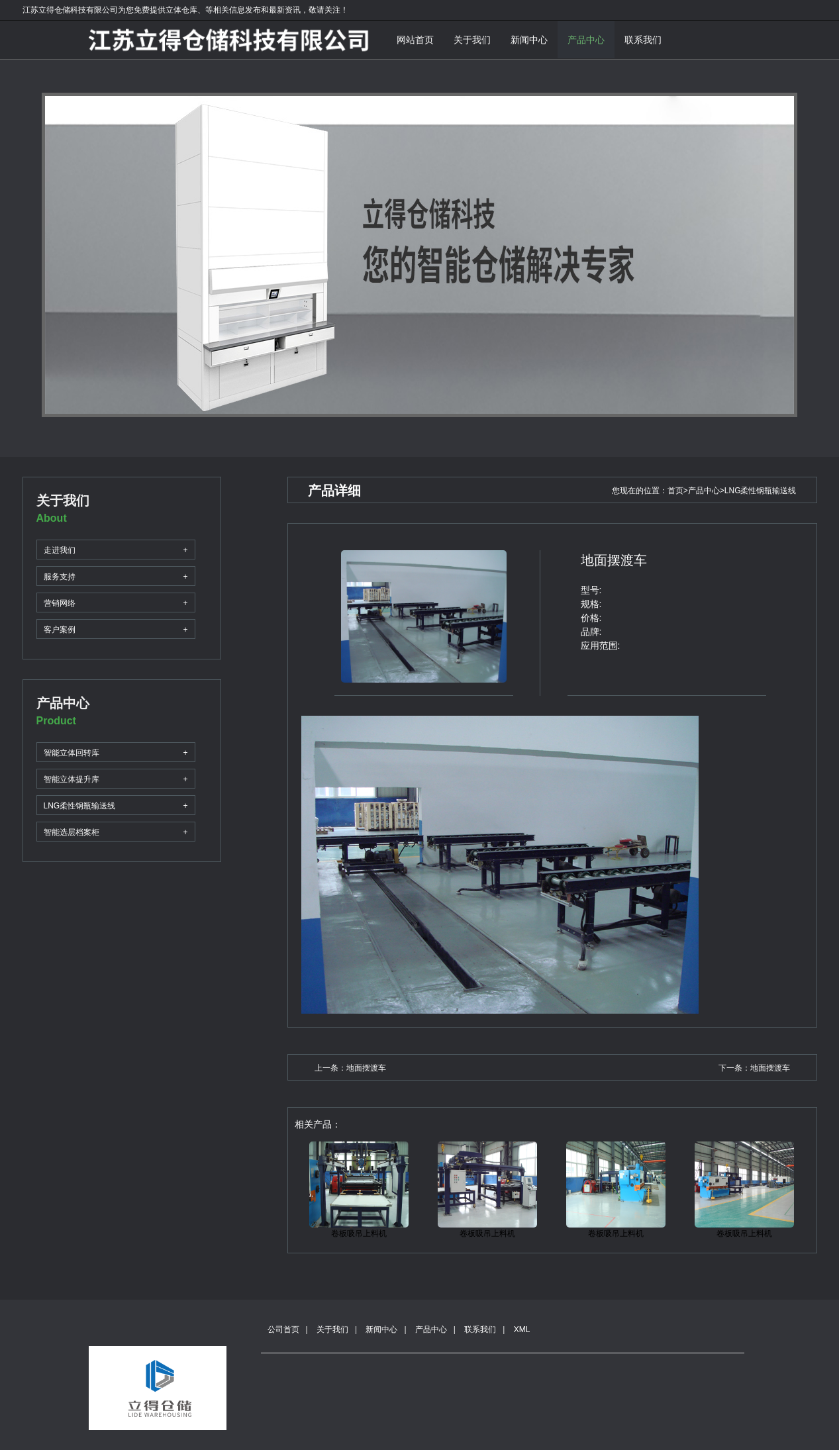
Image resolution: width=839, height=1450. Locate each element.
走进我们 (116, 549)
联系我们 (643, 39)
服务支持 (116, 576)
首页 (675, 490)
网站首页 (415, 39)
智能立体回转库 (116, 752)
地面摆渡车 (366, 1068)
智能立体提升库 (116, 779)
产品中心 (586, 39)
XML (522, 1329)
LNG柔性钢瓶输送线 (116, 805)
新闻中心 (529, 39)
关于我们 (472, 39)
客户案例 (116, 629)
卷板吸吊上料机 (359, 1233)
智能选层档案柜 (116, 832)
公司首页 (283, 1329)
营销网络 (116, 602)
